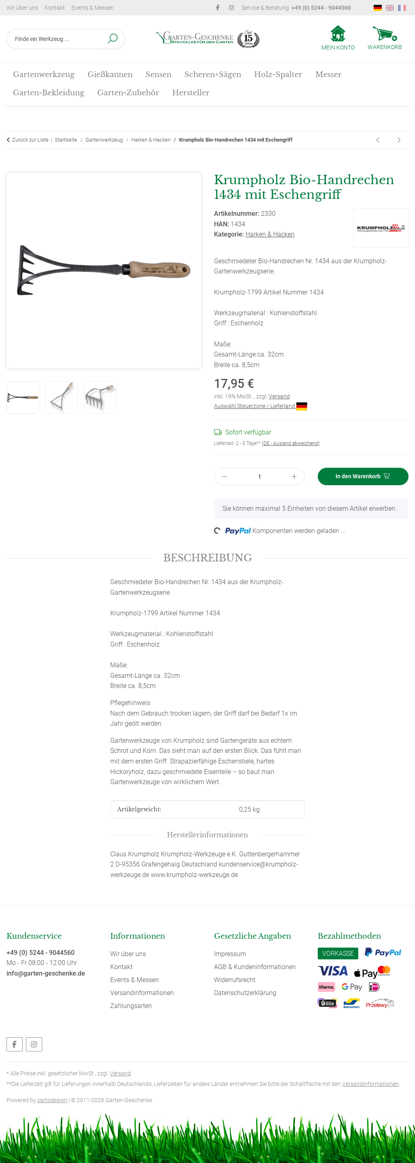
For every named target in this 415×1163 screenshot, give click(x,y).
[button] (338, 38)
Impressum (230, 954)
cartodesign (52, 1100)
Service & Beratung (296, 7)
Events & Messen (92, 7)
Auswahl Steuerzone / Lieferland (260, 406)
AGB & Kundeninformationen (255, 967)
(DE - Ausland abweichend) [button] (291, 443)
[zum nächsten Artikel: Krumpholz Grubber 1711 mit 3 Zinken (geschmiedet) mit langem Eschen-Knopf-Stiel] (399, 140)
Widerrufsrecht (234, 980)
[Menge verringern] (224, 476)
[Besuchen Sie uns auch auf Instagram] (34, 1044)
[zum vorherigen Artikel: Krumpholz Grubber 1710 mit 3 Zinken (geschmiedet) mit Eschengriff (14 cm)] (378, 140)
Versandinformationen (142, 993)
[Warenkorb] (385, 39)
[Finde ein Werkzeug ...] (53, 39)
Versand (279, 396)
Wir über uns (22, 7)
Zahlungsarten (131, 1006)
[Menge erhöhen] (295, 476)
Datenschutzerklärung (245, 993)
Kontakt (55, 7)
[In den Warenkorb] (12, 167)
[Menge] (259, 476)
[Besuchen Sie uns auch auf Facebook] (14, 1044)
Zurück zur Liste (30, 140)
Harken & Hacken (270, 234)
